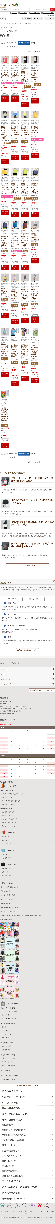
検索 (52, 9)
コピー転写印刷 (9, 1161)
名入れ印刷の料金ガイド (14, 1114)
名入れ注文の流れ (11, 1193)
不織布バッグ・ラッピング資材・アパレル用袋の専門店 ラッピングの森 (34, 1217)
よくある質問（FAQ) (8, 895)
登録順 (33, 43)
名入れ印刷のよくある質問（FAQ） (20, 1187)
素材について (5, 891)
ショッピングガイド (48, 13)
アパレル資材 (5, 23)
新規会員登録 (26, 18)
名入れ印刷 (49, 23)
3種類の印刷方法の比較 (12, 1176)
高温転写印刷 (8, 1166)
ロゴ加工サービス (11, 1102)
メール (48, 618)
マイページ (14, 13)
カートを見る (49, 18)
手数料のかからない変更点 (14, 1135)
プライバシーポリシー (9, 911)
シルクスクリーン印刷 (12, 1156)
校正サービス (9, 1145)
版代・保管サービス (12, 1120)
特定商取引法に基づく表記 (10, 907)
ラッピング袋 (16, 23)
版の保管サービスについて (14, 1130)
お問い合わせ (50, 15)
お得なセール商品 (7, 883)
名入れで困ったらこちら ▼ (27, 1086)
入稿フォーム (21, 618)
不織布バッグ (27, 23)
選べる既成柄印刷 (11, 1108)
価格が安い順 (12, 43)
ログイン (3, 18)
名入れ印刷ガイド (35, 13)
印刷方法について (11, 1151)
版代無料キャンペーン (13, 1199)
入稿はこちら (38, 18)
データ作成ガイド (11, 1181)
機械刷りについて (10, 1171)
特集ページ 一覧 (6, 919)
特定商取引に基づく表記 (24, 1211)
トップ (4, 31)
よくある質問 (23, 13)
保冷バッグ (38, 23)
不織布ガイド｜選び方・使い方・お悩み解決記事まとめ (21, 915)
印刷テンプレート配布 (13, 1097)
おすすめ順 (11, 46)
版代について (8, 1125)
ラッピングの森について (9, 887)
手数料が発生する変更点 (13, 1140)
